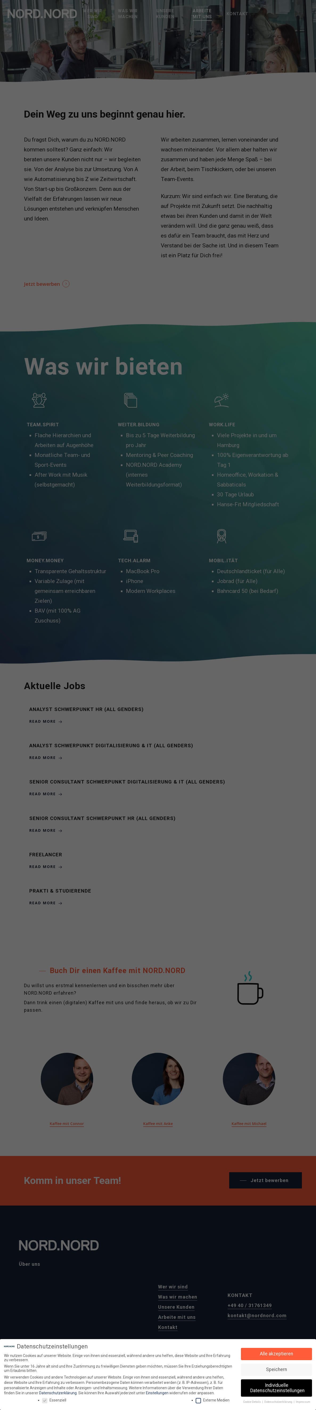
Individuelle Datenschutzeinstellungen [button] (277, 1387)
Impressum (303, 1401)
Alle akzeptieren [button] (276, 1353)
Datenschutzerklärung (58, 1392)
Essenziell (54, 1399)
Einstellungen (157, 1392)
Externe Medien (212, 1399)
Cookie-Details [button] (252, 1401)
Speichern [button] (276, 1369)
